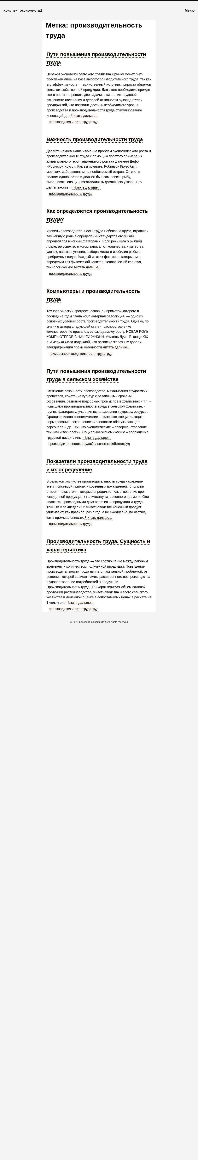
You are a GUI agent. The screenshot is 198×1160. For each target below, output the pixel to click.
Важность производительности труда (94, 139)
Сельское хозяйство (107, 444)
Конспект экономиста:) (22, 10)
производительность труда (70, 122)
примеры (56, 354)
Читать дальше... (84, 116)
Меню (190, 10)
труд (94, 122)
